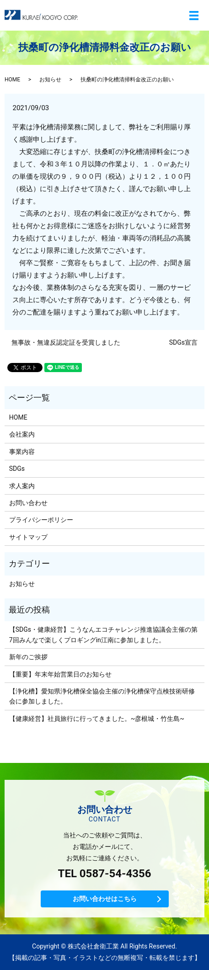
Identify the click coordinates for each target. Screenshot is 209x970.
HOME (12, 79)
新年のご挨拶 (28, 657)
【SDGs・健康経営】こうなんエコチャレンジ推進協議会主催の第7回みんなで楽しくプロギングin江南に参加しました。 (103, 634)
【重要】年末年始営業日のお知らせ (60, 674)
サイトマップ (28, 537)
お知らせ (50, 79)
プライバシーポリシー (41, 519)
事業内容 (22, 451)
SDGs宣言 (183, 342)
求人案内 (22, 486)
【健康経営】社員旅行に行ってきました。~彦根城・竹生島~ (96, 718)
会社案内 (22, 434)
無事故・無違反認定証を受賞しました (65, 342)
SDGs (17, 468)
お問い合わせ (28, 502)
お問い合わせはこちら (105, 898)
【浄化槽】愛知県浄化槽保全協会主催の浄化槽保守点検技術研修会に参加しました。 (102, 696)
